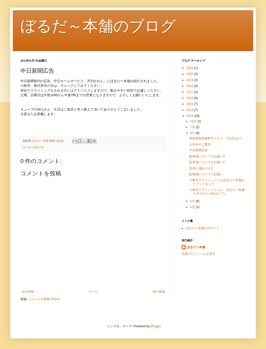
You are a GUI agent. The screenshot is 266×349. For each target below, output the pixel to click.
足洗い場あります (201, 168)
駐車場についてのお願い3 (207, 156)
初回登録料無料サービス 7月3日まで (215, 138)
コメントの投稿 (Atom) (44, 299)
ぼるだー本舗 (196, 247)
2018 (190, 86)
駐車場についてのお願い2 (207, 162)
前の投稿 (159, 291)
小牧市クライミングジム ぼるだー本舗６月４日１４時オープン (217, 191)
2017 (190, 92)
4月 (193, 207)
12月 (193, 121)
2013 (190, 116)
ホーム (93, 291)
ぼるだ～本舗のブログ (98, 26)
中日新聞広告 (198, 150)
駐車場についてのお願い (206, 174)
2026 (190, 68)
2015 (190, 104)
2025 (190, 74)
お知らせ (38, 147)
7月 (193, 127)
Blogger (156, 326)
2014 (190, 110)
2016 (190, 98)
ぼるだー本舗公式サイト (202, 228)
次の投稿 (28, 291)
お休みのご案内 (200, 144)
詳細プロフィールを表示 (198, 254)
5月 (193, 201)
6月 (193, 133)
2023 (190, 80)
